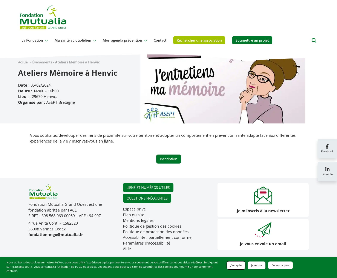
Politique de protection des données (156, 231)
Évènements (42, 62)
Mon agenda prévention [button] (122, 40)
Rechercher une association (199, 40)
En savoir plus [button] (280, 265)
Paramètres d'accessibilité (146, 243)
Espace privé (134, 209)
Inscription (168, 159)
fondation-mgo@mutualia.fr (55, 234)
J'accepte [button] (236, 265)
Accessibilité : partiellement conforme (157, 237)
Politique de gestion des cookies (152, 226)
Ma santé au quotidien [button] (73, 40)
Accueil (23, 62)
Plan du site (133, 214)
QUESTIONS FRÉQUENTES (147, 198)
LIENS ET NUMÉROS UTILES (148, 187)
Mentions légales (138, 220)
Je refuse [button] (256, 265)
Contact (160, 40)
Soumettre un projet (252, 40)
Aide (127, 248)
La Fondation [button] (32, 40)
